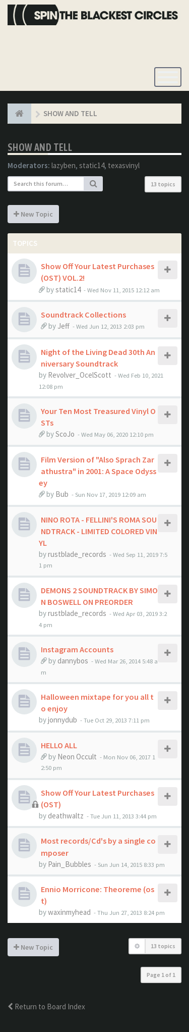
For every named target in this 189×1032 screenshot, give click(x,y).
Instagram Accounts (77, 649)
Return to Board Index (46, 1006)
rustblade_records (77, 554)
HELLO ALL (59, 745)
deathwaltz (66, 815)
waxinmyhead (69, 912)
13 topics (163, 184)
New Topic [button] (33, 214)
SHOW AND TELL (40, 147)
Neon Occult (77, 756)
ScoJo (65, 434)
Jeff (63, 326)
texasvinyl (124, 165)
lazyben (63, 165)
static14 (91, 165)
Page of (161, 974)
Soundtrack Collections (83, 314)
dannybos (72, 660)
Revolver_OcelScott (79, 375)
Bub (62, 494)
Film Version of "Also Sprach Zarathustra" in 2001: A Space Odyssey (97, 471)
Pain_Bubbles (69, 864)
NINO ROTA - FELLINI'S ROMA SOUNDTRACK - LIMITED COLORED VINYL (98, 531)
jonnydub (62, 720)
